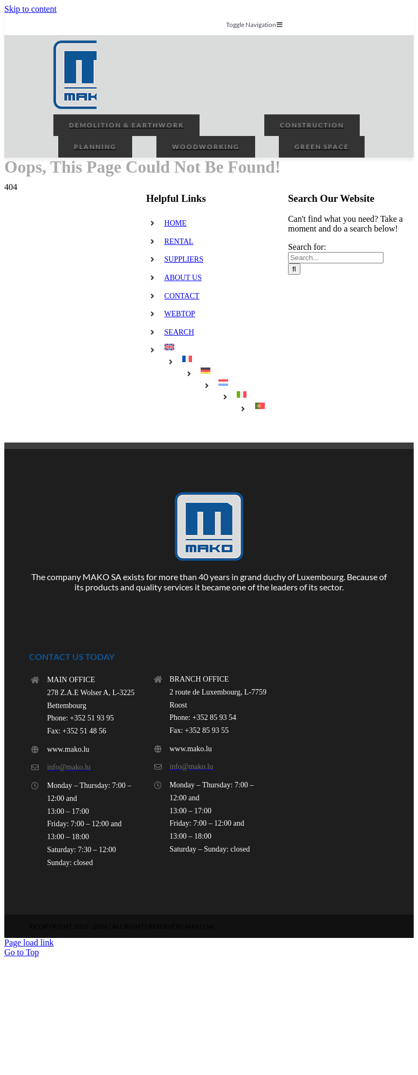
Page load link (29, 942)
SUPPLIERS (184, 259)
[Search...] (335, 257)
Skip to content (30, 8)
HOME (176, 223)
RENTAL (179, 241)
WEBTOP (180, 314)
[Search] (294, 269)
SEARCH (179, 332)
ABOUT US (183, 278)
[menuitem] (218, 347)
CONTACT (182, 296)
